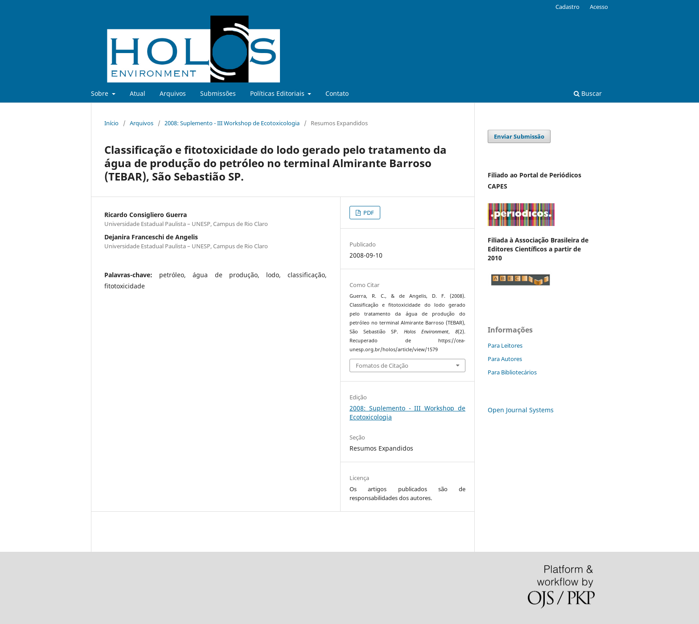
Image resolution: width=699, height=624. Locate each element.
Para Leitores (505, 345)
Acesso (599, 7)
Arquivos (173, 93)
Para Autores (505, 359)
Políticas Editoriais (278, 93)
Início (111, 123)
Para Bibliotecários (512, 372)
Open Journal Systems (521, 410)
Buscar (588, 93)
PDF (368, 213)
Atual (137, 93)
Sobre (100, 93)
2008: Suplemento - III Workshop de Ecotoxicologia (232, 123)
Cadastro (567, 7)
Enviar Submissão (519, 136)
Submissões (218, 93)
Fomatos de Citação (382, 365)
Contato (337, 93)
